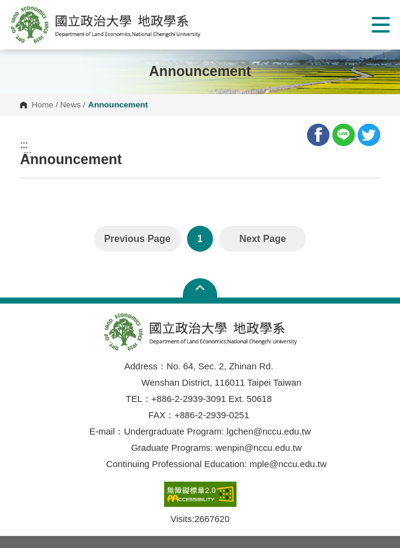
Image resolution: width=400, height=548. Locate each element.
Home (42, 105)
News (70, 105)
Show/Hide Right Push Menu (381, 25)
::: (24, 145)
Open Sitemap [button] (200, 288)
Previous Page (137, 239)
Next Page (263, 239)
